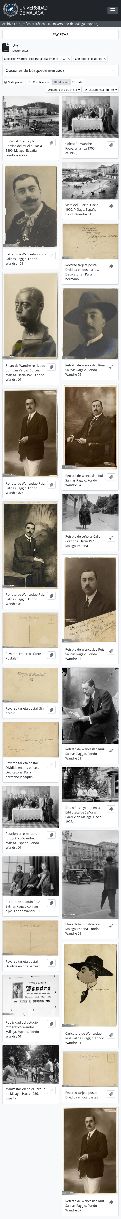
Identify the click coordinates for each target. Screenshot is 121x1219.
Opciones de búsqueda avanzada (35, 70)
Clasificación (38, 82)
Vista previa (13, 82)
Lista (77, 82)
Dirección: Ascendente (100, 90)
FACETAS (60, 34)
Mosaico (61, 82)
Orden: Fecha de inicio (63, 90)
